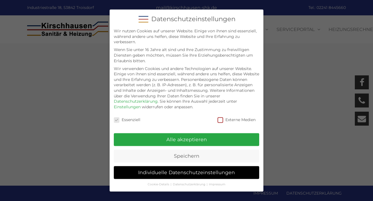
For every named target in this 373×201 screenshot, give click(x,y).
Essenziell (127, 115)
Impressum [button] (217, 180)
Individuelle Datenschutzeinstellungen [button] (186, 168)
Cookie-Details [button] (158, 180)
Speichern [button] (186, 152)
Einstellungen (127, 102)
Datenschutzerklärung (136, 96)
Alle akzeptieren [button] (186, 135)
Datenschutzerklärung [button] (189, 180)
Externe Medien (237, 115)
